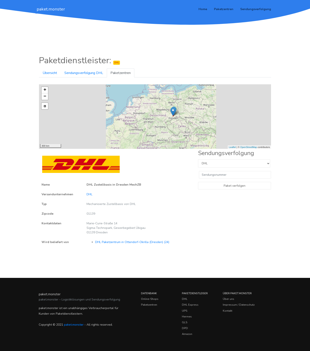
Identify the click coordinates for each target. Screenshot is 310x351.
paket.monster (51, 9)
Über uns (228, 299)
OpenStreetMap (248, 147)
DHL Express (190, 305)
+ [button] (44, 90)
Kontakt (227, 311)
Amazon (187, 334)
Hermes (187, 317)
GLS (184, 322)
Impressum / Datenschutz (239, 305)
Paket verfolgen (234, 186)
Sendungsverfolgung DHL (83, 73)
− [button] (44, 96)
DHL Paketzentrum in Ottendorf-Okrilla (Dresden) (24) (132, 242)
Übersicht (50, 73)
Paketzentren (223, 9)
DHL (89, 194)
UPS (184, 311)
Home (202, 9)
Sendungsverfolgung (255, 9)
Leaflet (232, 147)
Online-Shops (149, 299)
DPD (185, 328)
